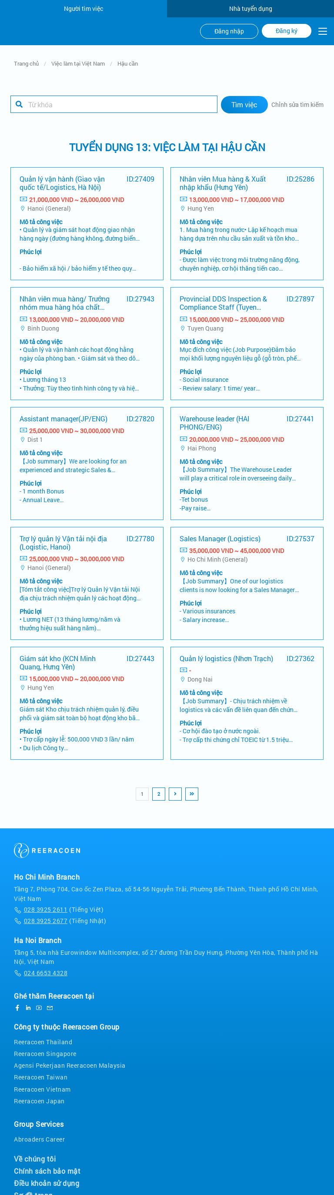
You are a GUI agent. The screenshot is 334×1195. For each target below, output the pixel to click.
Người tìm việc (83, 8)
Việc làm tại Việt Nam (78, 63)
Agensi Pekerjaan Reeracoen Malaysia (70, 1065)
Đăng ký (286, 31)
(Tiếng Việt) (59, 909)
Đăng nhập (229, 31)
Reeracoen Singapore (45, 1053)
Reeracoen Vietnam (42, 1089)
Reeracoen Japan (39, 1101)
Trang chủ (26, 63)
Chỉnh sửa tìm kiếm (297, 104)
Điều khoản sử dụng (46, 1183)
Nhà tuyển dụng (250, 8)
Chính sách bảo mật (47, 1171)
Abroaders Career (39, 1139)
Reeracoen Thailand (43, 1042)
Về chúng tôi (35, 1159)
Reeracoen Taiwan (40, 1077)
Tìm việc (244, 104)
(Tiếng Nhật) (60, 921)
